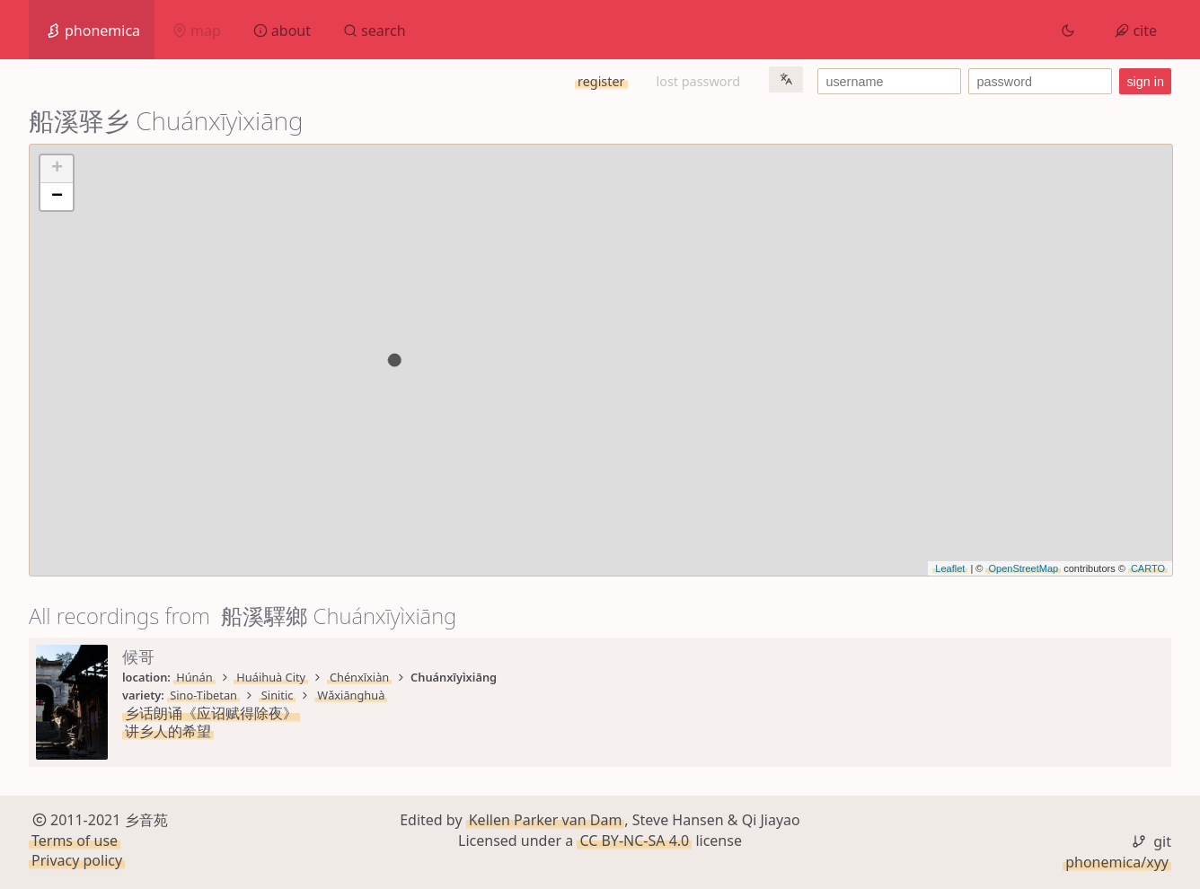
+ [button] (57, 168)
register (601, 81)
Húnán (194, 677)
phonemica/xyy (1117, 862)
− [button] (57, 196)
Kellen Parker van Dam (545, 820)
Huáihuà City (270, 677)
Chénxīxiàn (359, 677)
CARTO (1148, 568)
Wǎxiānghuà (350, 695)
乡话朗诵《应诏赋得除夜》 (211, 713)
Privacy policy (76, 860)
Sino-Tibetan (203, 695)
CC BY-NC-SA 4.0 (634, 840)
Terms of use (74, 840)
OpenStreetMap (1023, 568)
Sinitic (277, 695)
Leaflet (950, 568)
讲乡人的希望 (168, 731)
